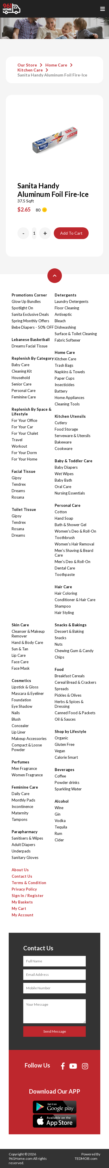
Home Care (56, 64)
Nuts (58, 644)
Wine (59, 807)
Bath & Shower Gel (70, 524)
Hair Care (63, 586)
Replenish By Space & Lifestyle (31, 411)
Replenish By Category (33, 358)
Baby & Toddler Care (73, 460)
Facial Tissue (23, 471)
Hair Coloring (66, 593)
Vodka (60, 820)
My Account (22, 915)
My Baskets (22, 902)
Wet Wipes (64, 473)
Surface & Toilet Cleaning (76, 333)
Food (59, 669)
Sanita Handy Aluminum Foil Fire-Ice (52, 74)
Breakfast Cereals (70, 675)
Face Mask (21, 668)
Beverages (64, 769)
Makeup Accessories (29, 738)
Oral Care (63, 486)
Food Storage (66, 429)
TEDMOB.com (86, 1158)
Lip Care (19, 655)
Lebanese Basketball (31, 339)
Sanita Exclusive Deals (30, 314)
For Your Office (24, 420)
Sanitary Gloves (25, 857)
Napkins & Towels (70, 371)
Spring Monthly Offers (30, 320)
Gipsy (17, 477)
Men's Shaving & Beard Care (74, 552)
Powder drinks (67, 782)
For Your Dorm (24, 452)
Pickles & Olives (68, 695)
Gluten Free (64, 744)
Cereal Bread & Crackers (75, 682)
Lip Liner (19, 732)
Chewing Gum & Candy (74, 650)
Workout (19, 446)
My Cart (19, 908)
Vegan (60, 750)
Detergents (65, 295)
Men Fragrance (24, 768)
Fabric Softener (68, 340)
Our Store (27, 64)
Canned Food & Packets (75, 712)
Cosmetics (21, 680)
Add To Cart (71, 233)
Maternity (20, 813)
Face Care (20, 661)
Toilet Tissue (24, 509)
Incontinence (22, 806)
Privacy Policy (24, 889)
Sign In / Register (28, 895)
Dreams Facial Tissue (29, 346)
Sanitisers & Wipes (27, 838)
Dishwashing (65, 327)
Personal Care (23, 390)
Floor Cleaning (67, 308)
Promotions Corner (29, 295)
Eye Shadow (22, 706)
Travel (17, 439)
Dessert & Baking (69, 631)
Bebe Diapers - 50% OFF (33, 327)
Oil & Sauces (65, 719)
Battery (61, 391)
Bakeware (63, 442)
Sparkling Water (68, 789)
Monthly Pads (23, 800)
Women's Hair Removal (74, 544)
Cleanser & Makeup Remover (28, 633)
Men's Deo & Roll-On (72, 561)
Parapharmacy (24, 831)
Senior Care (21, 384)
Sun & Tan (20, 649)
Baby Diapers (66, 467)
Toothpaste (65, 574)
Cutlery (61, 422)
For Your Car (22, 426)
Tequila (61, 827)
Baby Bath (63, 480)
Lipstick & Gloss (25, 687)
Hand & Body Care (27, 642)
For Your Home (24, 459)
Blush (16, 719)
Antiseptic (63, 314)
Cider (59, 840)
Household (21, 377)
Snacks (60, 637)
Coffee (60, 776)
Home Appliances (69, 397)
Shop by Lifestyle (70, 731)
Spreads (62, 688)
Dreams (18, 490)
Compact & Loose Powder (27, 747)
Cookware (63, 448)
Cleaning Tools (67, 404)
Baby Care (20, 364)
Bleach (60, 320)
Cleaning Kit (22, 371)
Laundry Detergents (71, 301)
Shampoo (63, 606)
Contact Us (22, 876)
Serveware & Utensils (72, 435)
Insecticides (64, 384)
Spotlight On (22, 308)
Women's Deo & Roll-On (75, 531)
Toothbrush (65, 537)
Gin (57, 814)
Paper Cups (64, 378)
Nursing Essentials (70, 493)
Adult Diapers (23, 844)
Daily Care (20, 793)
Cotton (61, 511)
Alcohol (62, 801)
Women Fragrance (27, 775)
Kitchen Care (30, 69)
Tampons (19, 819)
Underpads (21, 851)
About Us (20, 869)
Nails (16, 712)
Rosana (18, 497)
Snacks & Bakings (71, 625)
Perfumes (20, 762)
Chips (59, 657)
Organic (61, 738)
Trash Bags (64, 365)
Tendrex (19, 484)
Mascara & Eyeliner (28, 693)
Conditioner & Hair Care (75, 599)
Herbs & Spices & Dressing (69, 704)
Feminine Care (24, 397)
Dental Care (65, 568)
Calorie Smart (66, 757)
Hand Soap (64, 518)
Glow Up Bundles (26, 301)
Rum (58, 833)
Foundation (21, 700)
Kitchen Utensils (70, 416)
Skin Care (20, 625)
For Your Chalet (25, 433)
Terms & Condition (29, 882)
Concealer (20, 725)
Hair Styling (64, 612)
